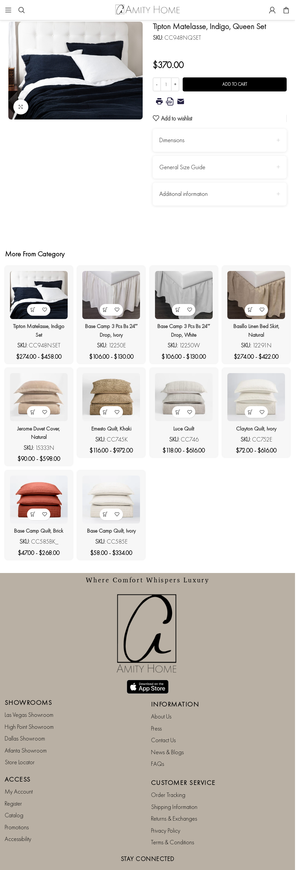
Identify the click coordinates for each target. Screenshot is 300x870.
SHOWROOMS (28, 682)
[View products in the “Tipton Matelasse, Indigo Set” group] (31, 306)
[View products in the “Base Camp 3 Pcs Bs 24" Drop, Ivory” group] (105, 306)
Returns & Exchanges (174, 799)
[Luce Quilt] (184, 397)
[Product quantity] (166, 84)
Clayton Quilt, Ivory (258, 427)
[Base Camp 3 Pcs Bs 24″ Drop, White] (184, 293)
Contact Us (163, 720)
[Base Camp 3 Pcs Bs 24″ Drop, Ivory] (110, 293)
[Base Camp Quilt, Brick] (37, 501)
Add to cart (234, 84)
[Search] (21, 10)
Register (13, 783)
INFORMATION (175, 684)
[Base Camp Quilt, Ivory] (110, 501)
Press (156, 708)
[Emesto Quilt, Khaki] (110, 397)
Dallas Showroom (25, 718)
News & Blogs (167, 732)
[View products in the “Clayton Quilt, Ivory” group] (252, 411)
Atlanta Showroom (26, 730)
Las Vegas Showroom (29, 695)
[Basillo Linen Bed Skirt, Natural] (258, 293)
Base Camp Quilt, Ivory (111, 531)
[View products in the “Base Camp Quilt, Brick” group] (31, 515)
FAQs (157, 744)
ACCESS (18, 759)
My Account (19, 772)
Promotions (17, 807)
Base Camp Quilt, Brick (37, 531)
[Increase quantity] (175, 84)
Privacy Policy (165, 810)
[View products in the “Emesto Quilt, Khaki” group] (105, 411)
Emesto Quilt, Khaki (110, 427)
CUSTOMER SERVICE (183, 763)
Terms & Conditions (172, 822)
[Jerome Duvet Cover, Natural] (37, 397)
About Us (161, 696)
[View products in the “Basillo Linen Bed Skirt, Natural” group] (252, 306)
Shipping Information (174, 787)
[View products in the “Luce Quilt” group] (178, 411)
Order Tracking (168, 775)
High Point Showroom (29, 706)
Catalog (14, 795)
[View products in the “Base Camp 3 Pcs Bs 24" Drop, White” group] (178, 306)
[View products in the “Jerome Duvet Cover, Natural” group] (31, 411)
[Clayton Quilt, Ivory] (258, 397)
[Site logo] (147, 9)
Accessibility (18, 819)
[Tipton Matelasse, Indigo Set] (37, 293)
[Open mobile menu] (8, 10)
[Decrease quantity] (157, 84)
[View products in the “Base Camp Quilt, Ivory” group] (105, 515)
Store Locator (20, 742)
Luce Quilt (184, 427)
